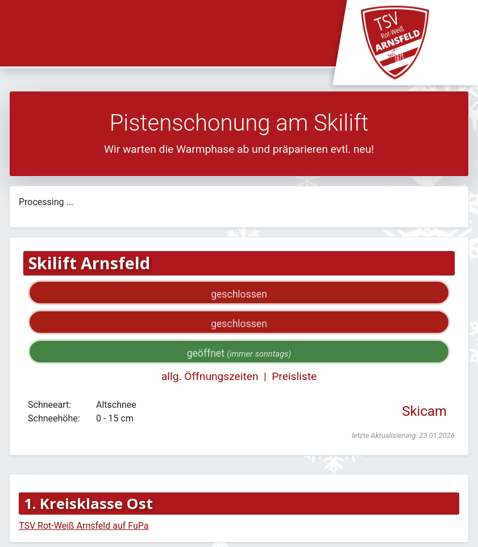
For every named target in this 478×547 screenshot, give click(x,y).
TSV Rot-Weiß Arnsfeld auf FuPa (83, 525)
